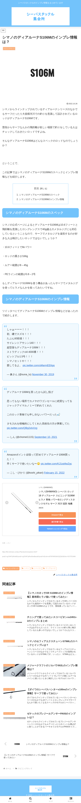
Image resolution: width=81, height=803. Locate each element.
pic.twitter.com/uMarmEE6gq (39, 365)
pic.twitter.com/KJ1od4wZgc (56, 463)
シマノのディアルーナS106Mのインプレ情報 (41, 199)
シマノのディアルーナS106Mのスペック (39, 194)
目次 (36, 188)
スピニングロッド (11, 568)
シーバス (36, 568)
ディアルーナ (49, 568)
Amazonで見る (57, 515)
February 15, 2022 (54, 472)
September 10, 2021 (45, 437)
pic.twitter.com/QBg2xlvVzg (22, 428)
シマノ (25, 568)
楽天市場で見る (57, 522)
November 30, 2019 (43, 374)
